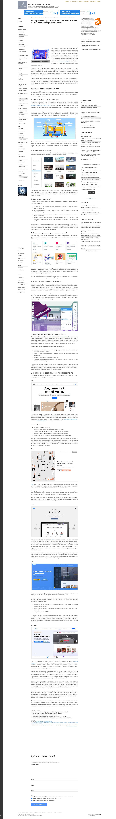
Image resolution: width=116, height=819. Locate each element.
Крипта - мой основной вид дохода (89, 184)
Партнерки (21, 31)
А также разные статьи (91, 250)
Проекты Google (22, 117)
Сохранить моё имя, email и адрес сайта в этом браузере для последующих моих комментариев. (53, 796)
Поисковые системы (23, 103)
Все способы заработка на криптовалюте (90, 116)
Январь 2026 (20, 284)
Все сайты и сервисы (22, 108)
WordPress (21, 66)
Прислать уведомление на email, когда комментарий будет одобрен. (46, 798)
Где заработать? (73, 1)
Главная (32, 17)
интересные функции (41, 420)
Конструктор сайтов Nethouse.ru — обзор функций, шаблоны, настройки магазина (52, 717)
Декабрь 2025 (21, 287)
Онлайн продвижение (22, 93)
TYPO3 (20, 73)
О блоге (67, 1)
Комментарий (35, 764)
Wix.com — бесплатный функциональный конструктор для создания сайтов (51, 712)
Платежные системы (23, 55)
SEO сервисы (22, 114)
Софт (19, 126)
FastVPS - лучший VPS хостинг (88, 205)
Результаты (91, 196)
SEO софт (21, 128)
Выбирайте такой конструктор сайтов (40, 105)
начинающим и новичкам (49, 722)
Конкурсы (21, 151)
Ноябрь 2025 (20, 289)
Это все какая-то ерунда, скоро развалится (91, 186)
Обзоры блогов (22, 148)
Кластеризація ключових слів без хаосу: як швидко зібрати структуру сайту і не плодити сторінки (91, 247)
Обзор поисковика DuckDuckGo (88, 127)
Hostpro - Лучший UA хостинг (87, 209)
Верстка (20, 68)
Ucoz (53, 539)
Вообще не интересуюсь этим (88, 189)
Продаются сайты (22, 258)
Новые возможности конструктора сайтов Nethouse (43, 724)
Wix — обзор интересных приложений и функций (44, 714)
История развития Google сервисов (89, 107)
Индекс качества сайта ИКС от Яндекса (90, 110)
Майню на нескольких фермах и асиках (90, 179)
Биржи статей (22, 46)
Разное (19, 154)
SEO (20, 95)
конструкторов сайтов (64, 61)
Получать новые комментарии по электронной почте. (43, 800)
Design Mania (84, 214)
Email (32, 785)
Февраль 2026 (21, 282)
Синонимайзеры (22, 139)
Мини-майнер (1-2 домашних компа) (89, 182)
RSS (87, 34)
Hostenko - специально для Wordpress (89, 207)
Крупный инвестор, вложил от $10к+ (89, 167)
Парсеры (21, 133)
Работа (98, 1)
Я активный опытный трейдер (88, 174)
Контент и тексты (22, 90)
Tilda (32, 484)
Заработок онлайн (22, 29)
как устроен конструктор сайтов (60, 336)
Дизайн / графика (23, 88)
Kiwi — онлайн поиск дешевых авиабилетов (91, 118)
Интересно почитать (23, 169)
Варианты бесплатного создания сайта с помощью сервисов (47, 713)
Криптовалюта (22, 34)
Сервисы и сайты (39, 17)
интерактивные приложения (70, 419)
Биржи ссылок (22, 44)
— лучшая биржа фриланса (90, 49)
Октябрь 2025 (21, 292)
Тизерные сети (22, 49)
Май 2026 (20, 277)
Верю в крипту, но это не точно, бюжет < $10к (91, 170)
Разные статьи (22, 180)
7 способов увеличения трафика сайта (89, 102)
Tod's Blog (22, 5)
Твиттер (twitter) (22, 123)
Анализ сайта (22, 131)
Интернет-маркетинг (23, 98)
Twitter (93, 34)
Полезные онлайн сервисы (61, 722)
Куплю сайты (93, 1)
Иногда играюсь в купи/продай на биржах (90, 177)
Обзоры (20, 164)
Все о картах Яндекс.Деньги (87, 125)
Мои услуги (86, 1)
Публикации (20, 267)
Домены (20, 81)
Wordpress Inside (85, 212)
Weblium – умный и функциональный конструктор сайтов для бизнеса (50, 716)
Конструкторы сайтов (38, 722)
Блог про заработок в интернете (39, 4)
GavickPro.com (93, 815)
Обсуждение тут (91, 198)
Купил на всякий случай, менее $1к (89, 172)
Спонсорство (20, 270)
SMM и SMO (21, 100)
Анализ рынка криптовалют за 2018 (89, 105)
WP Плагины (21, 70)
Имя (32, 779)
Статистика (21, 105)
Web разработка (39, 721)
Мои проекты (22, 166)
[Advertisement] (54, 35)
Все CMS (21, 75)
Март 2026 (20, 280)
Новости (20, 171)
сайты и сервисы (38, 723)
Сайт (32, 790)
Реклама (80, 1)
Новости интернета (23, 177)
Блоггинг (21, 146)
